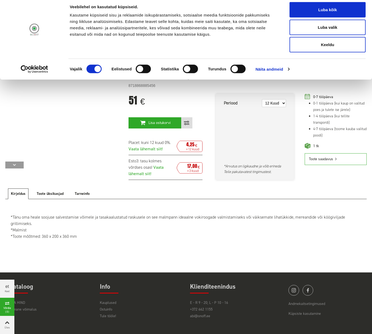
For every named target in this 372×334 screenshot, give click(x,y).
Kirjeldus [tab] (18, 193)
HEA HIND (17, 302)
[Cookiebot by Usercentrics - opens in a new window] (34, 74)
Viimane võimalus (23, 309)
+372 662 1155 (201, 309)
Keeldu (327, 49)
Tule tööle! (108, 316)
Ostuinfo (106, 309)
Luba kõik (327, 14)
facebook (308, 290)
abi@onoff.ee (200, 316)
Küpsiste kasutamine (304, 313)
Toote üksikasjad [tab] (50, 193)
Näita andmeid (269, 73)
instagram (293, 290)
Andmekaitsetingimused (306, 303)
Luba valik (327, 31)
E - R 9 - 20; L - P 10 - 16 (209, 302)
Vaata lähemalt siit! (146, 149)
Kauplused (108, 302)
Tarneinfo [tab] (82, 193)
